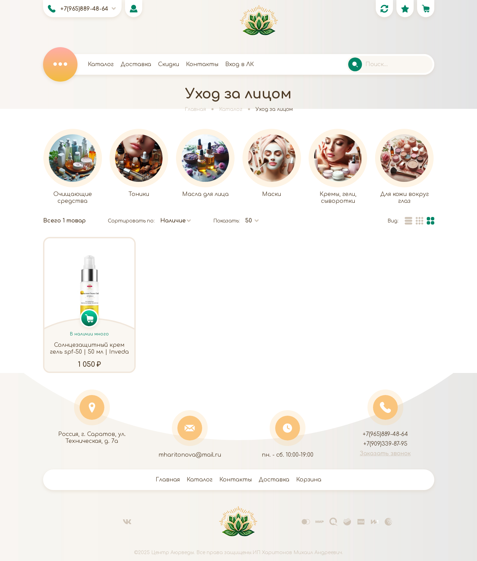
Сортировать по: (131, 221)
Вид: (392, 221)
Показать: (226, 221)
